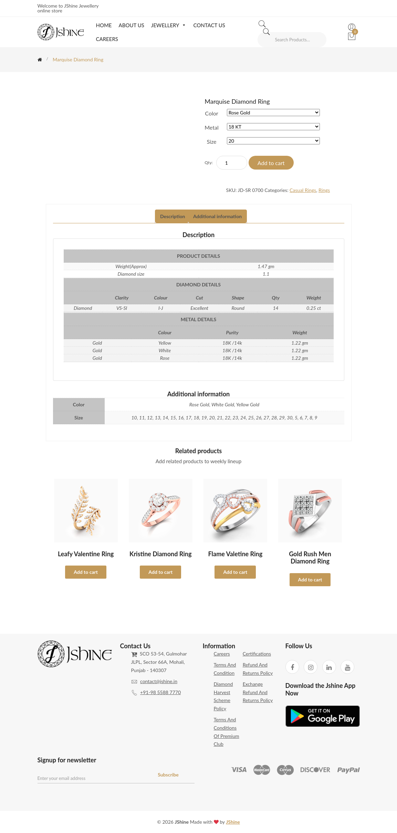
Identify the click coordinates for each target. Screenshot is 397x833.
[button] (182, 25)
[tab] (172, 216)
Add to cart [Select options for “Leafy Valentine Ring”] (86, 572)
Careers (107, 39)
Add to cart (271, 163)
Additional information (217, 216)
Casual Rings (303, 190)
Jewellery (169, 25)
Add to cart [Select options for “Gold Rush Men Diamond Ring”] (310, 579)
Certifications (257, 654)
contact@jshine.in (158, 681)
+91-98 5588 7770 (160, 692)
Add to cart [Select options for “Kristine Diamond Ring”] (160, 572)
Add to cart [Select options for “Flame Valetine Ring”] (235, 572)
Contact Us (209, 25)
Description (172, 216)
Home (104, 25)
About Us (131, 25)
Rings (324, 190)
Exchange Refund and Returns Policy (258, 692)
